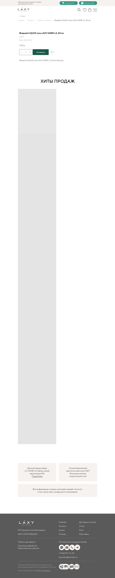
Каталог (31, 20)
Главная (21, 20)
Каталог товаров (44, 20)
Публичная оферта (27, 542)
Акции (62, 530)
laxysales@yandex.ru (68, 557)
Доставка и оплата (87, 522)
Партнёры (84, 534)
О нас (81, 526)
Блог (81, 530)
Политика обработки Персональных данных (28, 547)
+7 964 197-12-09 (66, 553)
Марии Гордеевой (44, 570)
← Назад (21, 16)
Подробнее (37, 476)
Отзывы (62, 534)
